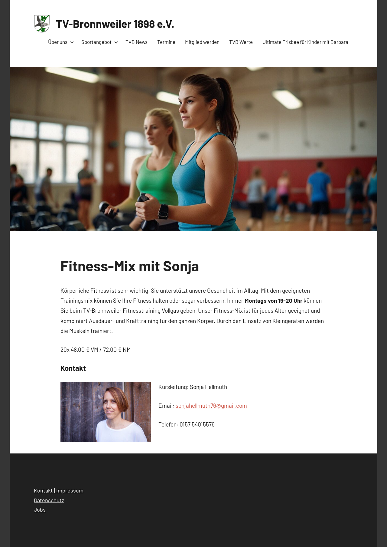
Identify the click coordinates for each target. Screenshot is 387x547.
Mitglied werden (202, 42)
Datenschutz (49, 500)
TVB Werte (241, 42)
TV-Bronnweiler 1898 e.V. (115, 23)
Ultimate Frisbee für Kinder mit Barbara (305, 42)
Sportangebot (98, 42)
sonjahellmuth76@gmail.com (211, 405)
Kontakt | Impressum (58, 490)
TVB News (136, 42)
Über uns (60, 42)
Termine (166, 42)
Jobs (40, 509)
